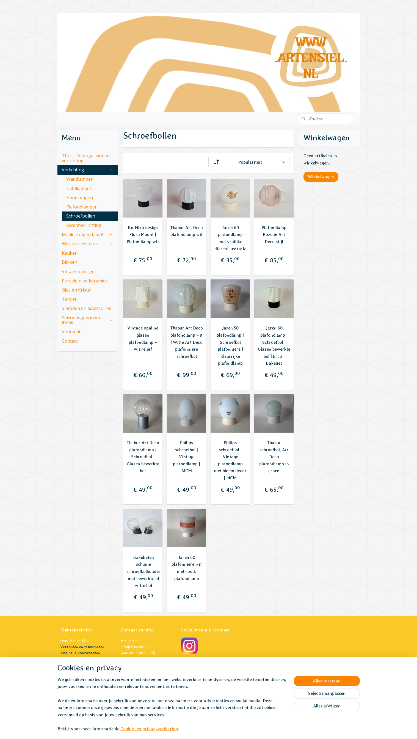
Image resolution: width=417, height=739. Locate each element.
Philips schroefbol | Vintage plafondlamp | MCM (186, 456)
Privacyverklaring (75, 659)
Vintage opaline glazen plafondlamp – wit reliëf (142, 338)
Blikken (69, 262)
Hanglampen (79, 197)
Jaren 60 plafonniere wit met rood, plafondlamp (187, 568)
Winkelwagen (321, 176)
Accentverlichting (83, 225)
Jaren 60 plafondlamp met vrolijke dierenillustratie (230, 238)
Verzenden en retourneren (82, 647)
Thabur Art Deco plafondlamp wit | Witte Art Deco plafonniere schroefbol (186, 342)
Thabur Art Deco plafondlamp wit (186, 231)
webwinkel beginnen (217, 729)
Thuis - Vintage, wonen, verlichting (86, 158)
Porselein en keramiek (85, 281)
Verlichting (88, 170)
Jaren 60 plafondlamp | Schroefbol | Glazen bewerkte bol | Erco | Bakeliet (274, 345)
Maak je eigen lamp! (88, 235)
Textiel (69, 299)
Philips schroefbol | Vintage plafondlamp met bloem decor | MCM (230, 460)
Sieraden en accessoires (86, 308)
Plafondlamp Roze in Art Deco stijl (274, 234)
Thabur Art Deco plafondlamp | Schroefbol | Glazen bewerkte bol (142, 456)
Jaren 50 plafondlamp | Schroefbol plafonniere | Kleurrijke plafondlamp (230, 345)
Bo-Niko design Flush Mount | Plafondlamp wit (143, 234)
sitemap (188, 729)
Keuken (70, 253)
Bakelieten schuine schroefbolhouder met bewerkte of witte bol (143, 571)
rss (198, 729)
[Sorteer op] (249, 162)
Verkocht (71, 332)
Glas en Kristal (76, 290)
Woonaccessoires (88, 244)
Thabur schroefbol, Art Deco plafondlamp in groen (274, 456)
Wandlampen (79, 179)
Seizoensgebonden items (88, 320)
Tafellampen (79, 188)
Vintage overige (78, 271)
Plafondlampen (82, 207)
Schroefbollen (80, 216)
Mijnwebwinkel (261, 729)
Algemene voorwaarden (80, 653)
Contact (70, 341)
